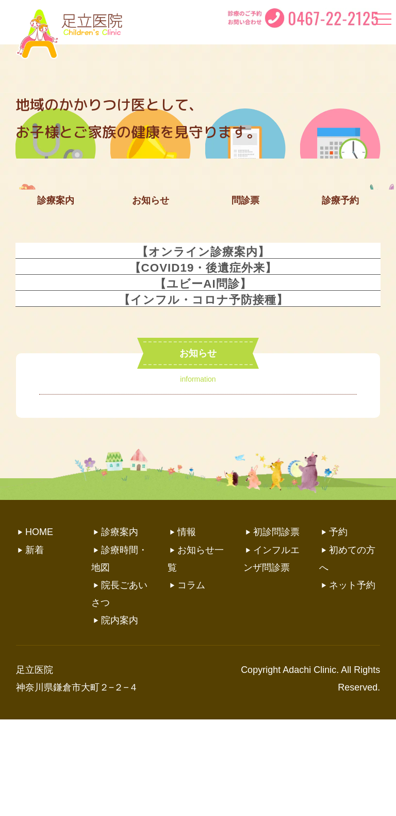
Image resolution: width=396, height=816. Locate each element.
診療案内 (119, 629)
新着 (34, 646)
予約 (338, 629)
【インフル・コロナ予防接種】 (203, 396)
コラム (191, 682)
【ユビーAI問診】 (203, 380)
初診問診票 (276, 629)
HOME (39, 629)
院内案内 (119, 717)
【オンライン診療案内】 (203, 348)
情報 (186, 629)
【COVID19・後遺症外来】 (203, 364)
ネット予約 (352, 682)
